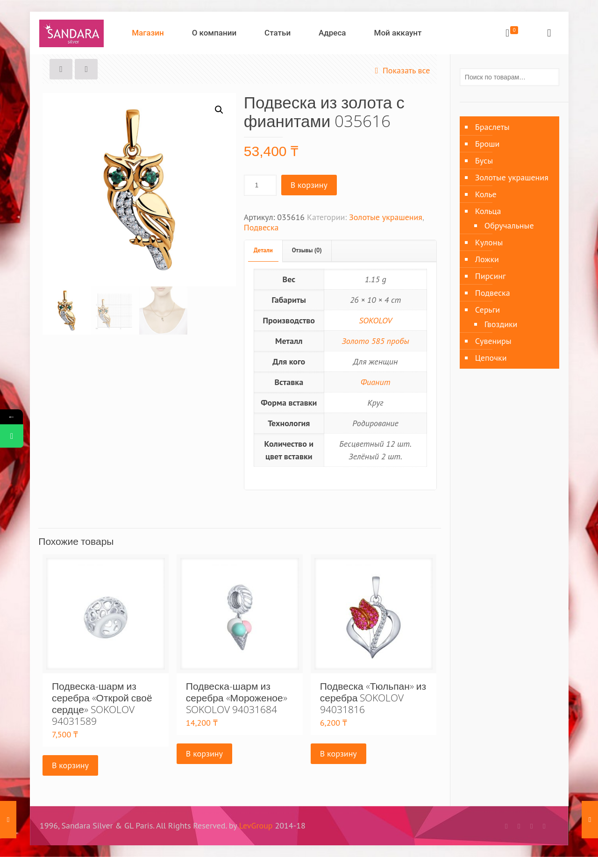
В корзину (309, 184)
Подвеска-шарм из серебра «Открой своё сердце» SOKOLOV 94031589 (102, 703)
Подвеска (261, 227)
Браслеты (492, 126)
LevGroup (256, 825)
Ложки (487, 259)
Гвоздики (501, 324)
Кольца (488, 211)
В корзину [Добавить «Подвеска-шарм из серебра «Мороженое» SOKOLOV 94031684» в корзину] (204, 753)
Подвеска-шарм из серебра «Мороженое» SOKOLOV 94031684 (236, 697)
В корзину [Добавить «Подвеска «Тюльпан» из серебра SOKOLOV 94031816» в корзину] (338, 753)
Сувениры (493, 341)
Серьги (487, 309)
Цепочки (491, 357)
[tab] (263, 250)
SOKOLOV (375, 320)
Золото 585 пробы (375, 341)
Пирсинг (490, 276)
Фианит (376, 382)
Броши (487, 143)
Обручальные (509, 225)
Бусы (484, 160)
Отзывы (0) (307, 250)
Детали (263, 250)
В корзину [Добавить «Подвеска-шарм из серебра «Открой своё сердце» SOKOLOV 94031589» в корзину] (70, 765)
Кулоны (489, 242)
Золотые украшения (385, 217)
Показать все (400, 70)
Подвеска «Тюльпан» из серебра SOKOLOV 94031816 (373, 697)
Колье (486, 194)
